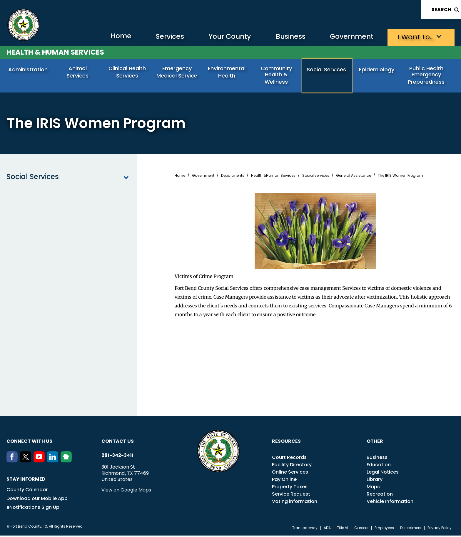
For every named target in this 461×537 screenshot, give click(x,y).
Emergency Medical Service (177, 72)
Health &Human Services (273, 177)
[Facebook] (13, 462)
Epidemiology (377, 69)
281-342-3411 (117, 457)
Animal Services (78, 69)
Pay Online (284, 480)
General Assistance (353, 177)
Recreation (380, 495)
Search (441, 9)
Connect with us (29, 442)
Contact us (117, 442)
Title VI (342, 529)
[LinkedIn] (54, 462)
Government (349, 37)
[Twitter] (27, 462)
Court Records (289, 458)
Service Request (291, 495)
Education (379, 466)
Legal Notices (383, 473)
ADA (327, 529)
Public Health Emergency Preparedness (426, 75)
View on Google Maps (126, 491)
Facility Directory (292, 466)
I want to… (415, 37)
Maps (373, 488)
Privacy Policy (439, 529)
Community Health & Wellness (277, 75)
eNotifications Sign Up (32, 508)
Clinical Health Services (127, 72)
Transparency (305, 529)
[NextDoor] (67, 462)
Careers (361, 529)
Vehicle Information (390, 502)
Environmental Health (227, 72)
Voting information (294, 502)
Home (110, 36)
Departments (232, 177)
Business (285, 37)
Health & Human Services (55, 52)
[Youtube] (40, 462)
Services (160, 37)
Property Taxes (290, 488)
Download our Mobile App (37, 499)
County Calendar (27, 491)
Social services (315, 177)
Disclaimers (410, 529)
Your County (222, 37)
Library (375, 480)
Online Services (290, 473)
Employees (384, 529)
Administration (28, 69)
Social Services (327, 69)
